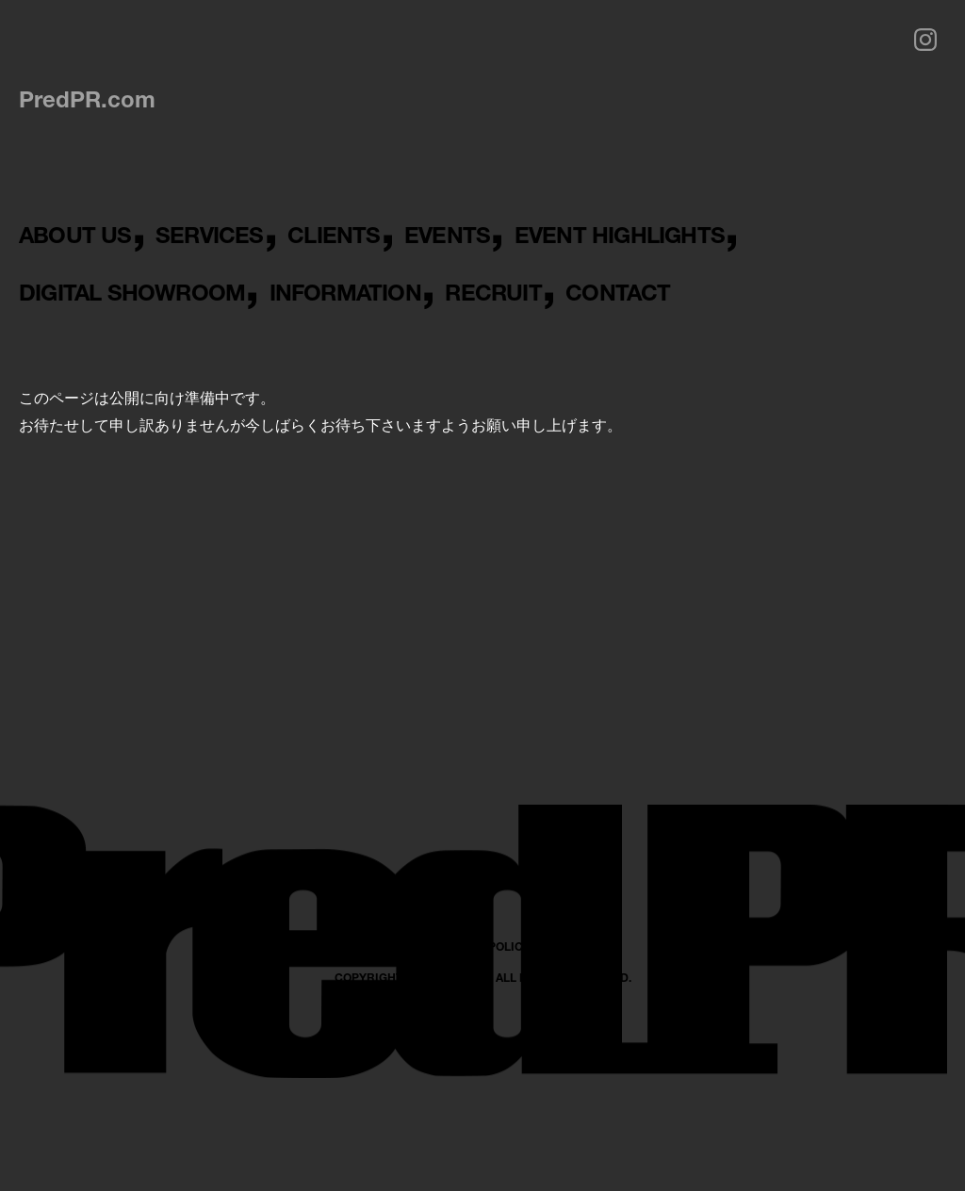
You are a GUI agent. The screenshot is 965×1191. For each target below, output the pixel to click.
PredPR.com (87, 99)
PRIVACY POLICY (483, 1117)
